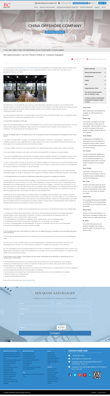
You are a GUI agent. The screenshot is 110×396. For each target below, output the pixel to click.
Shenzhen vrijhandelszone (9, 376)
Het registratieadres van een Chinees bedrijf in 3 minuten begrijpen (43, 50)
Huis (36, 7)
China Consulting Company (9, 361)
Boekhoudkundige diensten (67, 7)
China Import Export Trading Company (12, 360)
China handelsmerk (27, 363)
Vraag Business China (80, 3)
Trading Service (51, 354)
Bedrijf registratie (47, 7)
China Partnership (7, 378)
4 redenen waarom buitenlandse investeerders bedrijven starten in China (94, 100)
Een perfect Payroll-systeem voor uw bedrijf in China (93, 93)
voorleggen (55, 333)
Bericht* (55, 318)
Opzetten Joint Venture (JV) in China (11, 354)
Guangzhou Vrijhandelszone (9, 372)
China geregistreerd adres (29, 352)
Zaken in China (17, 50)
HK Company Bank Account (29, 356)
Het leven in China (52, 356)
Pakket (97, 7)
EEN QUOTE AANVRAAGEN (55, 32)
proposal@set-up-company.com (46, 3)
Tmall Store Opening (8, 370)
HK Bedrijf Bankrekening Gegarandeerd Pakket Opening (53, 381)
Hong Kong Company (8, 369)
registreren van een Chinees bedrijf (28, 68)
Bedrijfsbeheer (86, 7)
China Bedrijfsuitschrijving (29, 369)
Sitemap (93, 392)
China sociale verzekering (29, 358)
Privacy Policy (102, 392)
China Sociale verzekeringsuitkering (31, 360)
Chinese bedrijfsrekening (28, 354)
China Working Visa (27, 361)
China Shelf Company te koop (10, 379)
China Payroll (26, 365)
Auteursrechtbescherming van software (32, 367)
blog (104, 7)
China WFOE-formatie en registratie (11, 352)
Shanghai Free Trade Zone (9, 374)
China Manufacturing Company (10, 367)
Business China (31, 280)
